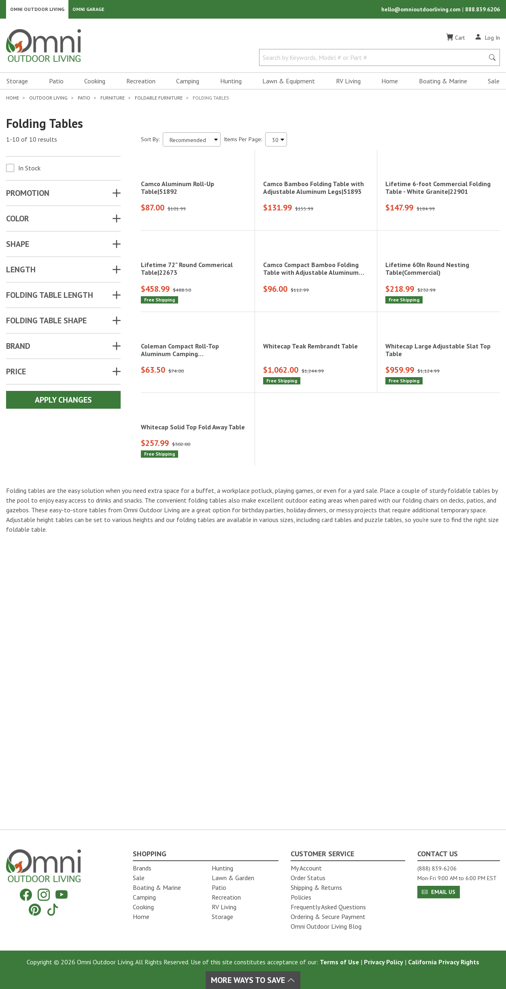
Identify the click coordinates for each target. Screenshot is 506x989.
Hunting (231, 83)
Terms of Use (339, 962)
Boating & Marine (443, 83)
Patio (56, 83)
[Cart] (455, 40)
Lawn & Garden (233, 878)
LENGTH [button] (21, 272)
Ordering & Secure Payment (328, 917)
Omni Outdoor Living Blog (326, 926)
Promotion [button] (27, 195)
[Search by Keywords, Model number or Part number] (374, 60)
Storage (17, 83)
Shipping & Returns (316, 887)
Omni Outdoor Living (37, 10)
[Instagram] (44, 895)
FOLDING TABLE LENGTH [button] (49, 297)
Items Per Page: (243, 141)
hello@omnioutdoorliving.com (421, 10)
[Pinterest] (35, 909)
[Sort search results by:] (192, 142)
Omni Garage (88, 10)
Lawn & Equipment (288, 83)
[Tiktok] (53, 909)
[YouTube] (61, 895)
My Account (306, 868)
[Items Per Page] (276, 142)
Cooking (94, 83)
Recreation (140, 83)
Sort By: (150, 141)
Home (389, 83)
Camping (187, 83)
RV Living (348, 83)
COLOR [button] (17, 221)
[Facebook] (26, 895)
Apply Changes (63, 402)
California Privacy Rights (443, 962)
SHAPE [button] (17, 246)
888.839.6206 (482, 10)
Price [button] (16, 374)
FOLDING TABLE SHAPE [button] (46, 323)
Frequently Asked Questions (328, 907)
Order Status (308, 878)
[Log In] (487, 40)
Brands (142, 868)
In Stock (29, 170)
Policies (301, 897)
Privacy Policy (383, 962)
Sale (494, 83)
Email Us (438, 892)
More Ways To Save (253, 980)
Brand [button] (18, 348)
